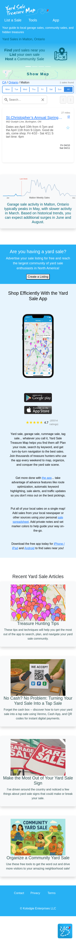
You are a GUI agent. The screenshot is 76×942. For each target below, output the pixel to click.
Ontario (13, 82)
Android (29, 548)
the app (47, 477)
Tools (32, 20)
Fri (42, 89)
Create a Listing (38, 276)
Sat (51, 89)
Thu (33, 89)
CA (4, 82)
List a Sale (12, 20)
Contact (19, 893)
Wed (25, 89)
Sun (60, 89)
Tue (16, 89)
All (68, 89)
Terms (52, 893)
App (56, 20)
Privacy (35, 893)
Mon (7, 89)
